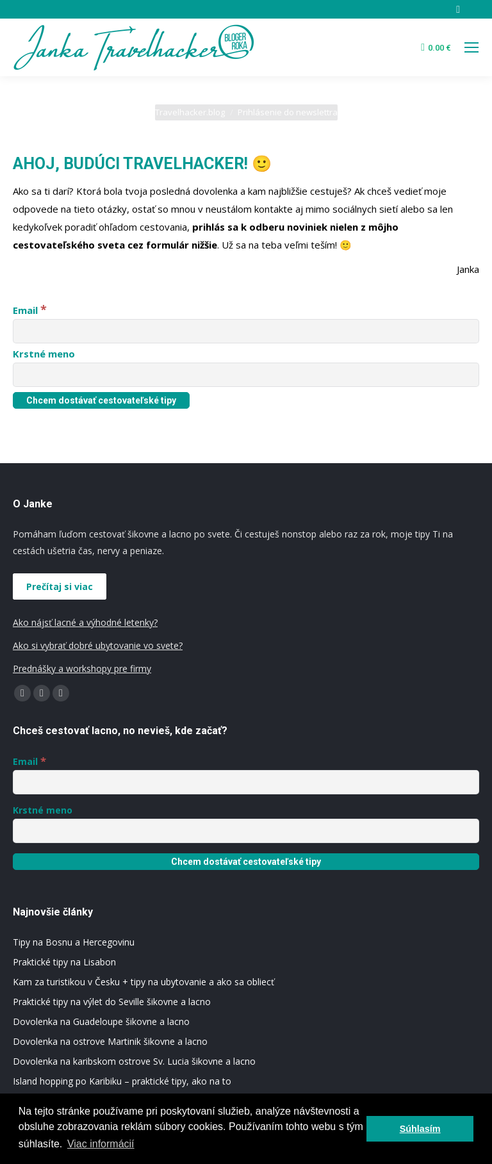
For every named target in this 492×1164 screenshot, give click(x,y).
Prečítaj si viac (59, 586)
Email (30, 310)
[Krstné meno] (246, 375)
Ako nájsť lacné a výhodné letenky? (85, 622)
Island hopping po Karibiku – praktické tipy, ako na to (122, 1081)
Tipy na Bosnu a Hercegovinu (74, 942)
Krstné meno (44, 353)
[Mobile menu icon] (471, 47)
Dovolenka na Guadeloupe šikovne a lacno (101, 1021)
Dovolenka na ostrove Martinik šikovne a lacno (110, 1041)
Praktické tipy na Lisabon (64, 962)
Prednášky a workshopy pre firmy (82, 668)
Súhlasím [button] (420, 1129)
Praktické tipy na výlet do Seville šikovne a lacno (112, 1002)
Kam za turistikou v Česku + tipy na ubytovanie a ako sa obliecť (143, 982)
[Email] (246, 331)
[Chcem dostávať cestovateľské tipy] (101, 400)
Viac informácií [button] (101, 1143)
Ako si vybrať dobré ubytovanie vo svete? (98, 645)
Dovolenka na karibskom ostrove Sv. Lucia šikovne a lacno (134, 1061)
